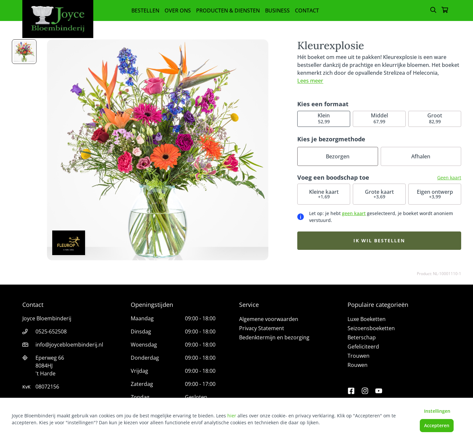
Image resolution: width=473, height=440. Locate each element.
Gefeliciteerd (363, 346)
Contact (307, 10)
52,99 (324, 118)
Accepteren (436, 425)
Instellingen (437, 411)
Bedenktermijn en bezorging (274, 337)
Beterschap (362, 337)
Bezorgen (337, 156)
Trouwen (359, 355)
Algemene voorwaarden (268, 319)
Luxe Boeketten (367, 319)
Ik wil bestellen (379, 240)
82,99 (434, 118)
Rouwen (358, 365)
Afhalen (420, 156)
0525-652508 (51, 331)
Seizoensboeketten (371, 328)
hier (231, 415)
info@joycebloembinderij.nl (69, 344)
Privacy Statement (261, 328)
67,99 (379, 118)
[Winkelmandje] (445, 10)
